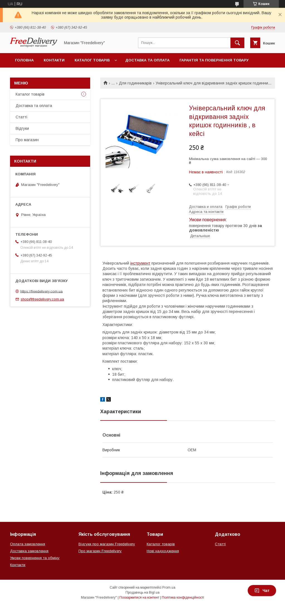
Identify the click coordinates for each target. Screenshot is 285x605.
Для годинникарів (135, 83)
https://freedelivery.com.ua (41, 291)
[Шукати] (237, 43)
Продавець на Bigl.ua (142, 592)
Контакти (54, 60)
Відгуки (22, 128)
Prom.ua (168, 587)
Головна (24, 60)
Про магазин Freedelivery (100, 551)
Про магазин (27, 140)
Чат (261, 590)
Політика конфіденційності (183, 597)
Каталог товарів (92, 60)
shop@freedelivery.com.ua (42, 299)
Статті (21, 117)
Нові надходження (163, 551)
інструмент (140, 263)
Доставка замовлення (29, 551)
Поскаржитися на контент (139, 597)
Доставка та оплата (147, 60)
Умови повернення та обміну (35, 558)
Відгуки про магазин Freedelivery (106, 544)
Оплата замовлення (27, 544)
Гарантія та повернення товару (214, 60)
